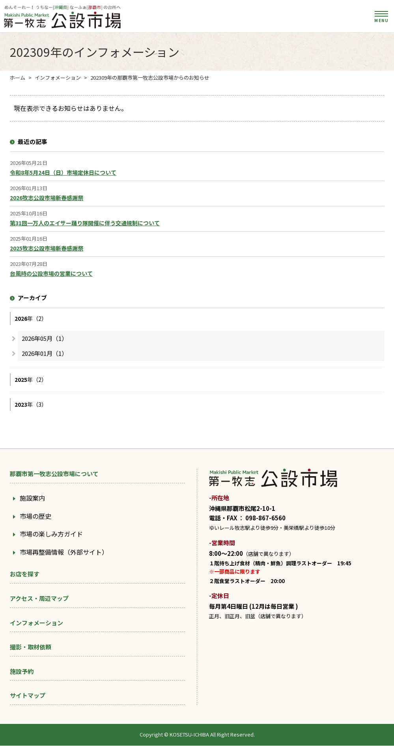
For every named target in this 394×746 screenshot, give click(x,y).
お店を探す (24, 574)
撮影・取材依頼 (30, 647)
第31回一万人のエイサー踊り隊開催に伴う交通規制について (85, 223)
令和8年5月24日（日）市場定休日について (63, 173)
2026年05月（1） (44, 338)
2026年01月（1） (44, 353)
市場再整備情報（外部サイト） (64, 552)
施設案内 (32, 498)
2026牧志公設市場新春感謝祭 (46, 198)
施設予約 (22, 671)
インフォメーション (36, 623)
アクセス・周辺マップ (39, 599)
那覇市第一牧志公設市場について (54, 474)
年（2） (31, 319)
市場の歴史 (35, 516)
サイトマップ (27, 696)
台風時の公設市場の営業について (51, 274)
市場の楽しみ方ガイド (51, 534)
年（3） (31, 405)
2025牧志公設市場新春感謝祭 (46, 248)
